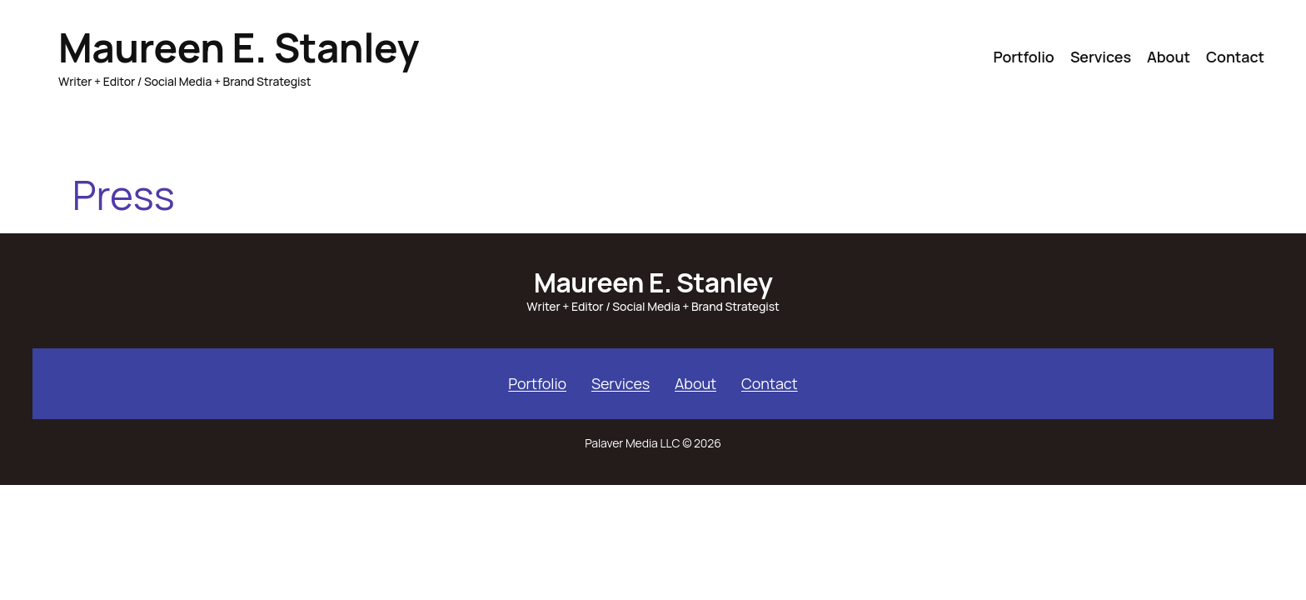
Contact (769, 383)
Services (620, 383)
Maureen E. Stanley (238, 47)
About (695, 383)
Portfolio (537, 383)
